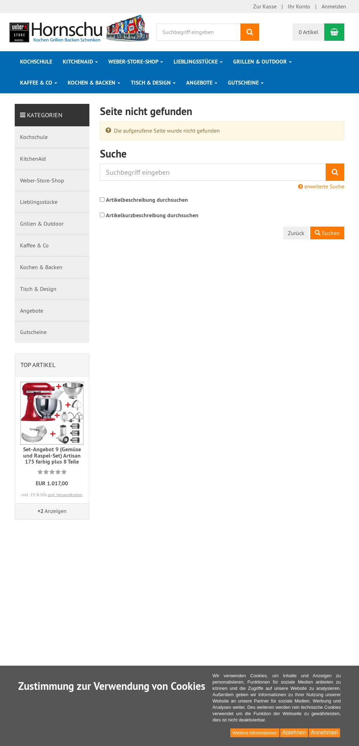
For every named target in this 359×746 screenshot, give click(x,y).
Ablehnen (294, 732)
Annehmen (324, 732)
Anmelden (333, 6)
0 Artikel (308, 31)
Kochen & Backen (94, 82)
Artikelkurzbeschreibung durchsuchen (152, 215)
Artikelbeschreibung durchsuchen (147, 200)
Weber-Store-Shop (135, 61)
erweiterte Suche (321, 186)
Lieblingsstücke (198, 61)
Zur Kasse (265, 6)
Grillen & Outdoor (262, 61)
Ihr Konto (299, 6)
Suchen (327, 233)
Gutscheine (246, 82)
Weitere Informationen (254, 732)
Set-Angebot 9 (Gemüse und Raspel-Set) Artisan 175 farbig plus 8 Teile (52, 455)
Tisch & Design (153, 82)
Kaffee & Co (38, 82)
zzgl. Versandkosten (65, 494)
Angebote (201, 82)
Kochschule (36, 61)
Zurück (296, 233)
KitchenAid (80, 61)
